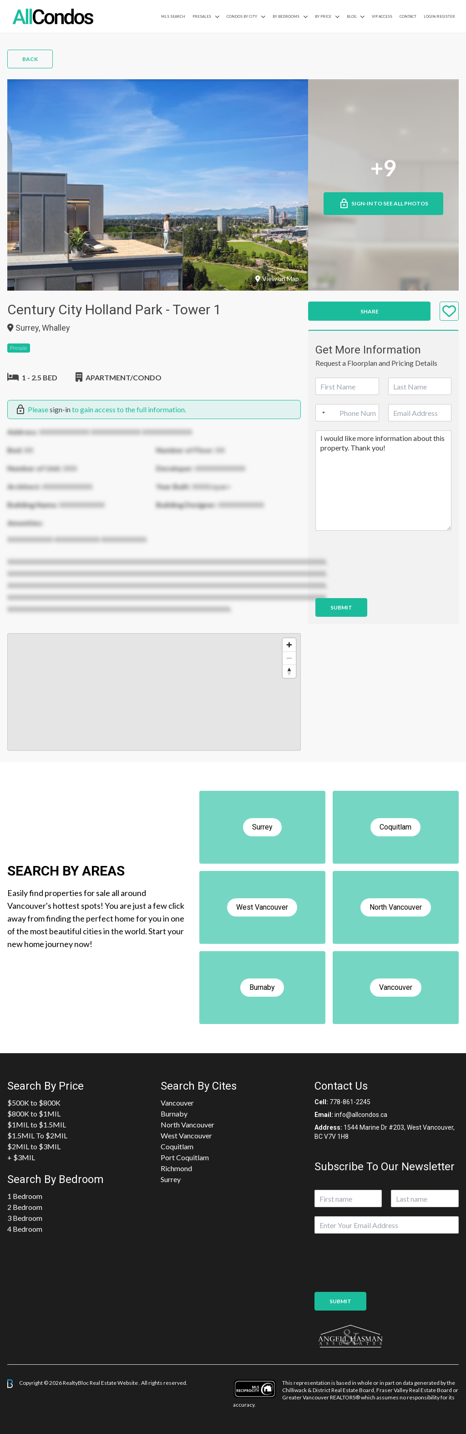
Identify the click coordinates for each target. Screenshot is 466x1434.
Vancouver (177, 1102)
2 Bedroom (24, 1207)
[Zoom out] (289, 658)
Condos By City (242, 16)
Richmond (176, 1168)
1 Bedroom (24, 1196)
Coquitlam (177, 1146)
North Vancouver (187, 1124)
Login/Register (439, 16)
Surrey (171, 1179)
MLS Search (173, 16)
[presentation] (384, 583)
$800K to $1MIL (34, 1113)
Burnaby (174, 1113)
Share (369, 311)
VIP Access (382, 16)
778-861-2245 (349, 1102)
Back (30, 59)
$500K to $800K (34, 1102)
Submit (341, 607)
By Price (323, 16)
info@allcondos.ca (360, 1114)
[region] (154, 692)
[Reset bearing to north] (289, 671)
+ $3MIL (21, 1157)
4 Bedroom (24, 1228)
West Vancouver (186, 1135)
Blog (351, 16)
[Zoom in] (289, 644)
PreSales (201, 16)
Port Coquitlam (185, 1157)
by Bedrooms (286, 16)
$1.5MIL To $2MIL (37, 1135)
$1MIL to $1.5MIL (36, 1124)
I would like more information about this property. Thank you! (383, 480)
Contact (408, 16)
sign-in (60, 409)
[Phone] (347, 412)
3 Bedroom (24, 1218)
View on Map (277, 278)
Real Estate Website (114, 1382)
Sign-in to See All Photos (383, 203)
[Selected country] (322, 413)
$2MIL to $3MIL (34, 1146)
